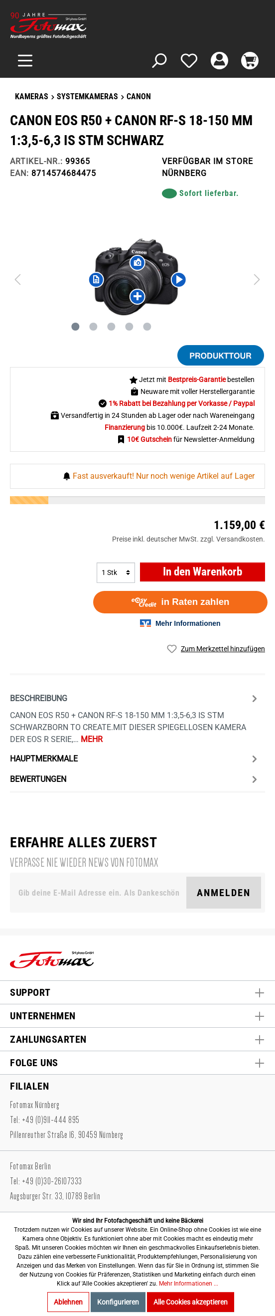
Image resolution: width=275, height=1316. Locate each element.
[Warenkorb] (250, 60)
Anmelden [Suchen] (224, 893)
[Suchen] (158, 60)
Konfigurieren (118, 1302)
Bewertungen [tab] (135, 779)
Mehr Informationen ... (188, 1283)
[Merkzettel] (189, 60)
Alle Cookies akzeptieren (190, 1302)
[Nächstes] (257, 279)
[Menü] (25, 60)
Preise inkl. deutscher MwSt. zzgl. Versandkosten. (188, 539)
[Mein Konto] (219, 60)
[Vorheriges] (17, 279)
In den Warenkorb (202, 571)
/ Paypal (242, 403)
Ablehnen (68, 1302)
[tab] (135, 717)
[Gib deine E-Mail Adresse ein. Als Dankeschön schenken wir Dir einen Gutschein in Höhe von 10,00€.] (100, 893)
